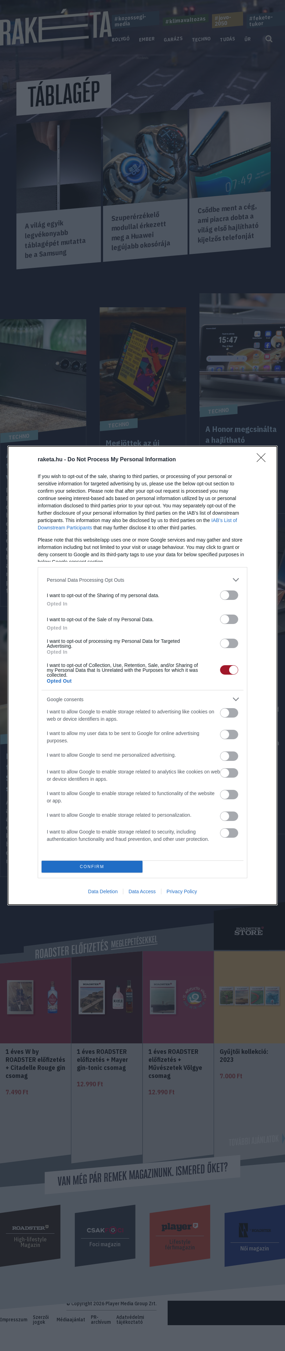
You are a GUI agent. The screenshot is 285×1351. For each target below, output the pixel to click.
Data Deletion (103, 891)
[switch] (229, 595)
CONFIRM (92, 866)
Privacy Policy (182, 891)
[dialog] (142, 675)
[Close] (263, 460)
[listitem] (142, 579)
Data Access (142, 891)
